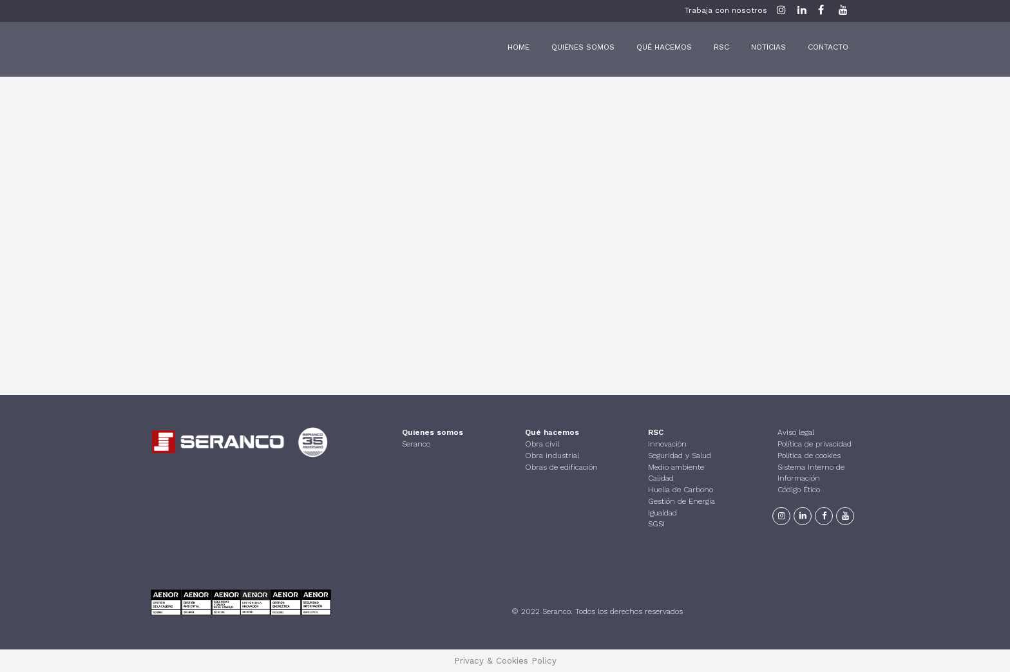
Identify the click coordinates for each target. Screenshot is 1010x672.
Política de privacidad (814, 443)
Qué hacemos (552, 431)
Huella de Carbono (680, 489)
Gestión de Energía (681, 500)
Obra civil (542, 443)
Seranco (416, 443)
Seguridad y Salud (679, 454)
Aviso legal (795, 431)
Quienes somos (432, 431)
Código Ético (798, 489)
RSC (655, 431)
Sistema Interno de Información (810, 471)
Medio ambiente (676, 465)
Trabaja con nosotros (726, 10)
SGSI (656, 523)
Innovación (667, 443)
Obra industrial (552, 454)
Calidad (661, 477)
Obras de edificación (561, 465)
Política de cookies (809, 454)
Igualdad (662, 511)
